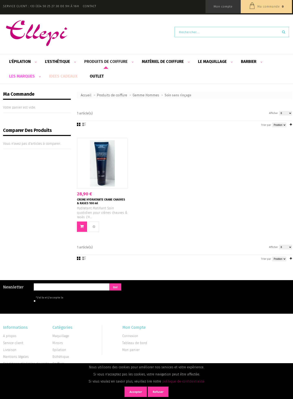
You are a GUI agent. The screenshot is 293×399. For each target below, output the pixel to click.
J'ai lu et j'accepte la (67, 297)
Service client (13, 343)
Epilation (59, 350)
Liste (84, 124)
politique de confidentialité (183, 381)
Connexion (130, 336)
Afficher (273, 113)
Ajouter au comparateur (94, 226)
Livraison (9, 350)
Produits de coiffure (112, 95)
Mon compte (223, 6)
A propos (9, 336)
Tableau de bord (134, 343)
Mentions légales (16, 357)
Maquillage (60, 336)
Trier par (266, 124)
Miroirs (57, 343)
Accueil (86, 95)
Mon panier (131, 350)
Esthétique (60, 357)
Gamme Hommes (146, 95)
